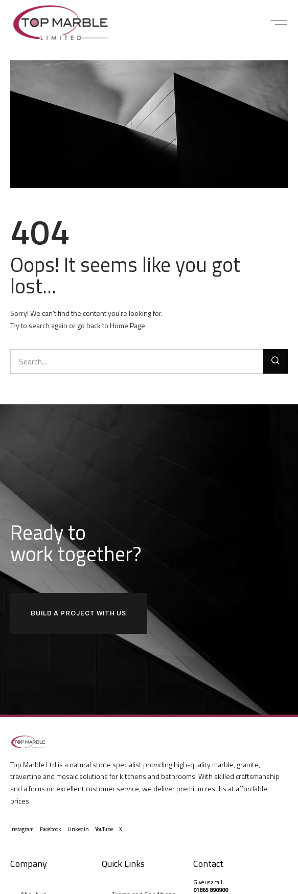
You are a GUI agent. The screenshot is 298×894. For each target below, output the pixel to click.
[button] (278, 22)
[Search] (275, 361)
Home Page (127, 325)
